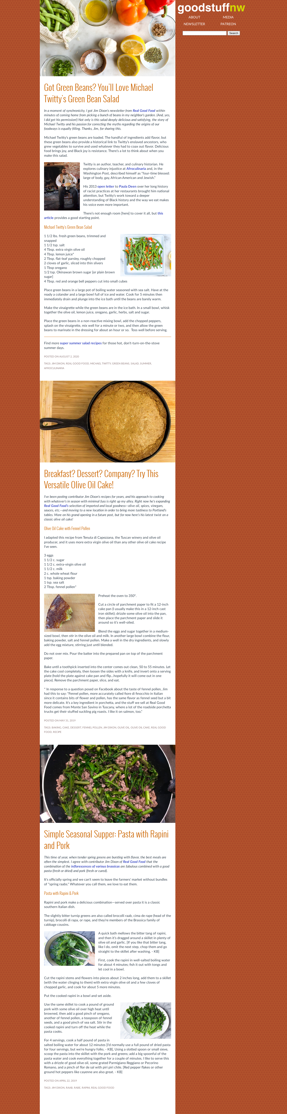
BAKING (56, 727)
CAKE (65, 727)
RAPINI (86, 1087)
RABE (77, 1087)
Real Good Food (144, 110)
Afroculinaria (136, 168)
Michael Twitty (100, 363)
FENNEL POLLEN (92, 727)
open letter (105, 186)
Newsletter (194, 24)
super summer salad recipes (81, 343)
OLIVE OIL (123, 727)
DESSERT (75, 727)
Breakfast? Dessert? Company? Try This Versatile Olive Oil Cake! (101, 479)
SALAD (135, 363)
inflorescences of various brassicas (95, 866)
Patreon (228, 24)
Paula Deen (127, 186)
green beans (120, 363)
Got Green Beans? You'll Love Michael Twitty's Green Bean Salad (98, 93)
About (194, 17)
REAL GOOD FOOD (77, 363)
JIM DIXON (58, 363)
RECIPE (57, 732)
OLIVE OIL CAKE (140, 727)
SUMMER (145, 363)
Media (228, 17)
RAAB (69, 1087)
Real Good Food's (56, 506)
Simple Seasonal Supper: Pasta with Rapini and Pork (106, 839)
